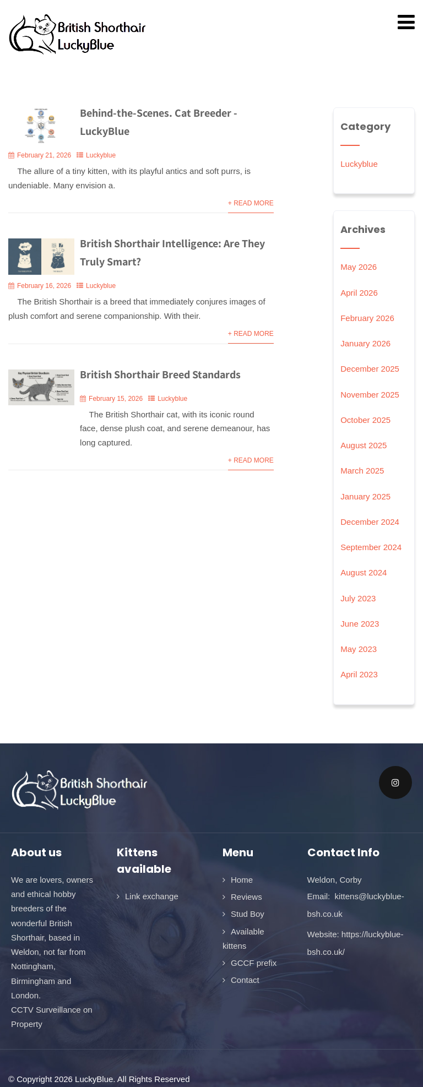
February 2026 (367, 318)
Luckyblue (101, 155)
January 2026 (365, 343)
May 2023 (358, 649)
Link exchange (151, 896)
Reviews (246, 896)
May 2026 (358, 266)
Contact (245, 980)
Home (242, 879)
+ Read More (251, 203)
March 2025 (362, 470)
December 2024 (369, 521)
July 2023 (358, 598)
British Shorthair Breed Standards (160, 374)
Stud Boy (247, 913)
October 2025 (365, 420)
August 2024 (363, 572)
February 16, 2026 (44, 286)
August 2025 (363, 445)
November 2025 (369, 394)
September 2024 (371, 547)
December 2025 (369, 368)
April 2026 (359, 292)
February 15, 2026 (116, 399)
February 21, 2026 (44, 155)
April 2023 (359, 674)
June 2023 (359, 623)
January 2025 (365, 496)
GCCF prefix (253, 963)
